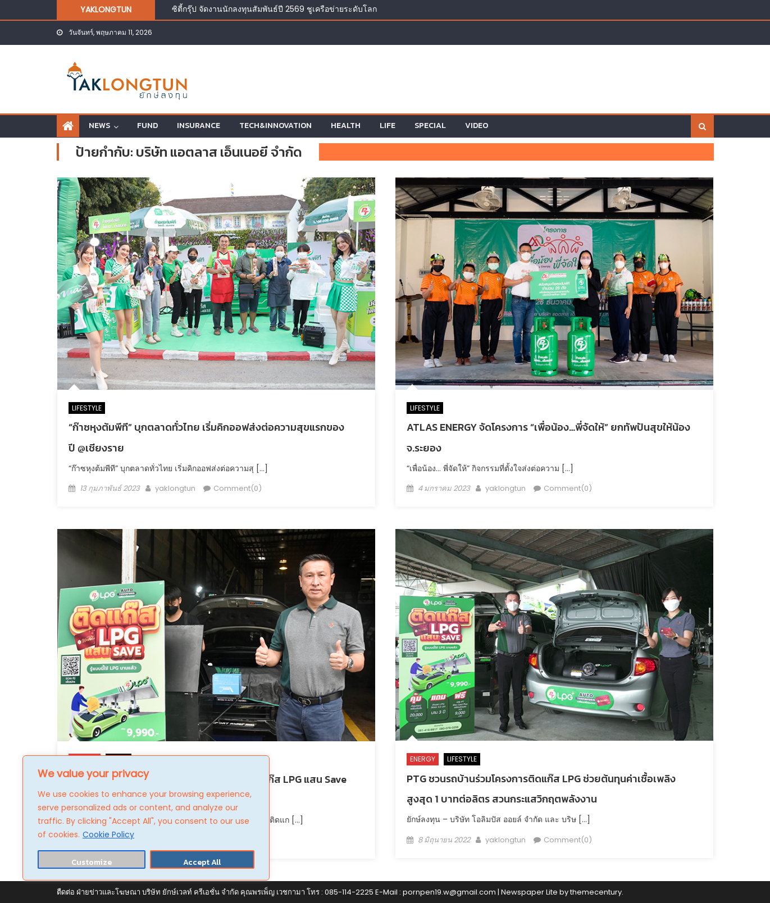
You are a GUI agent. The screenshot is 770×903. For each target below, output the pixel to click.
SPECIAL (430, 125)
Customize (91, 862)
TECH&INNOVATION (275, 125)
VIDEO (476, 125)
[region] (146, 818)
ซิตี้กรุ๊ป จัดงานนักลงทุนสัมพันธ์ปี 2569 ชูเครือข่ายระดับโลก (274, 9)
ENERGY (422, 759)
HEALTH (346, 125)
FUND (147, 125)
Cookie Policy (108, 834)
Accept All (202, 862)
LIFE (387, 125)
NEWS (99, 125)
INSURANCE (198, 125)
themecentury (596, 892)
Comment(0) (237, 488)
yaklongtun (175, 488)
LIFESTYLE (87, 408)
